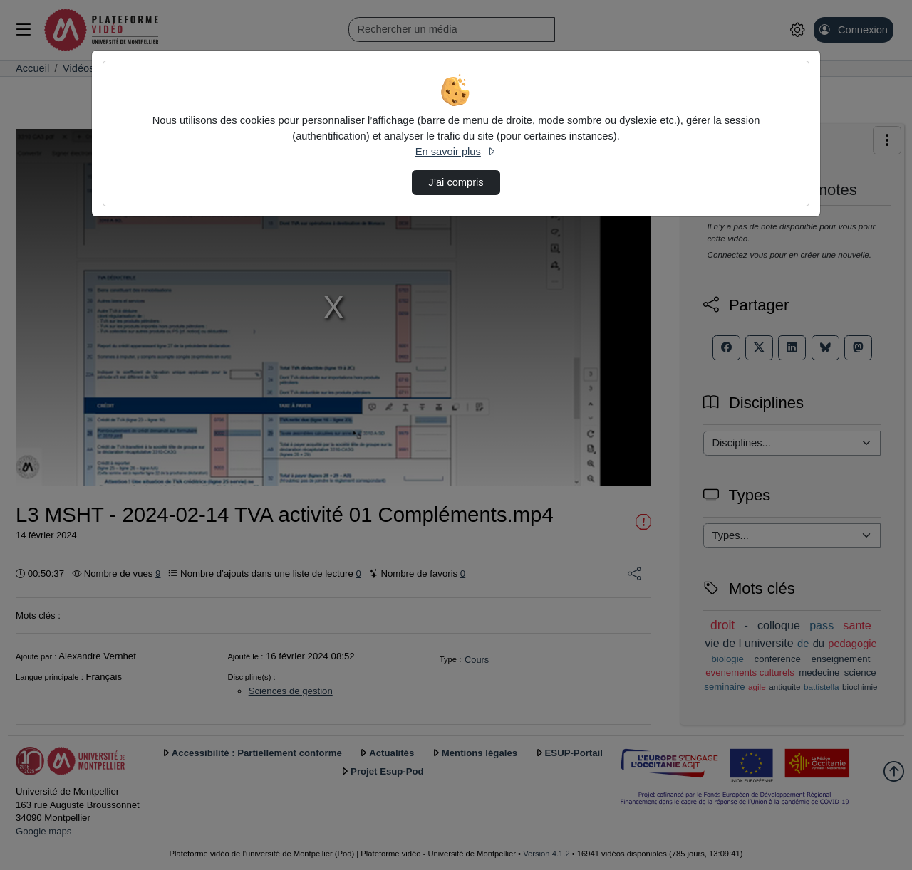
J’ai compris (455, 182)
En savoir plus (456, 151)
